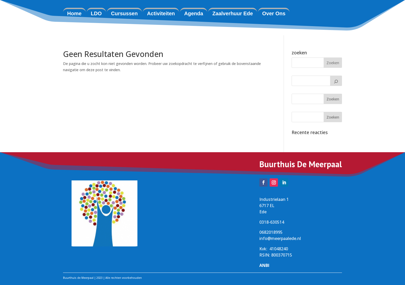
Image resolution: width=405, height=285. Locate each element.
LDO (96, 13)
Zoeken (332, 99)
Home (74, 13)
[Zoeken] (336, 81)
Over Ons (273, 13)
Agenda (193, 13)
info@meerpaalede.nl (280, 238)
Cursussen (124, 13)
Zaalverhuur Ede (232, 13)
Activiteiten (161, 13)
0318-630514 (271, 222)
